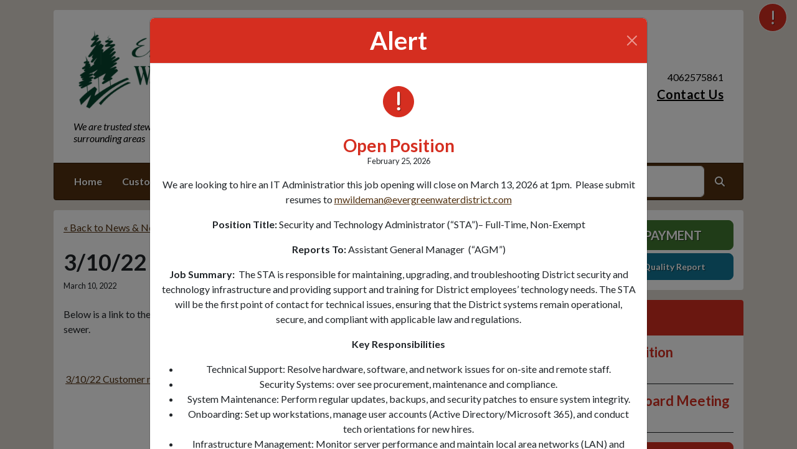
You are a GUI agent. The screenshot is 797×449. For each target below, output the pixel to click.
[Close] (632, 41)
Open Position (399, 145)
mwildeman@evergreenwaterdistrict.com (423, 199)
